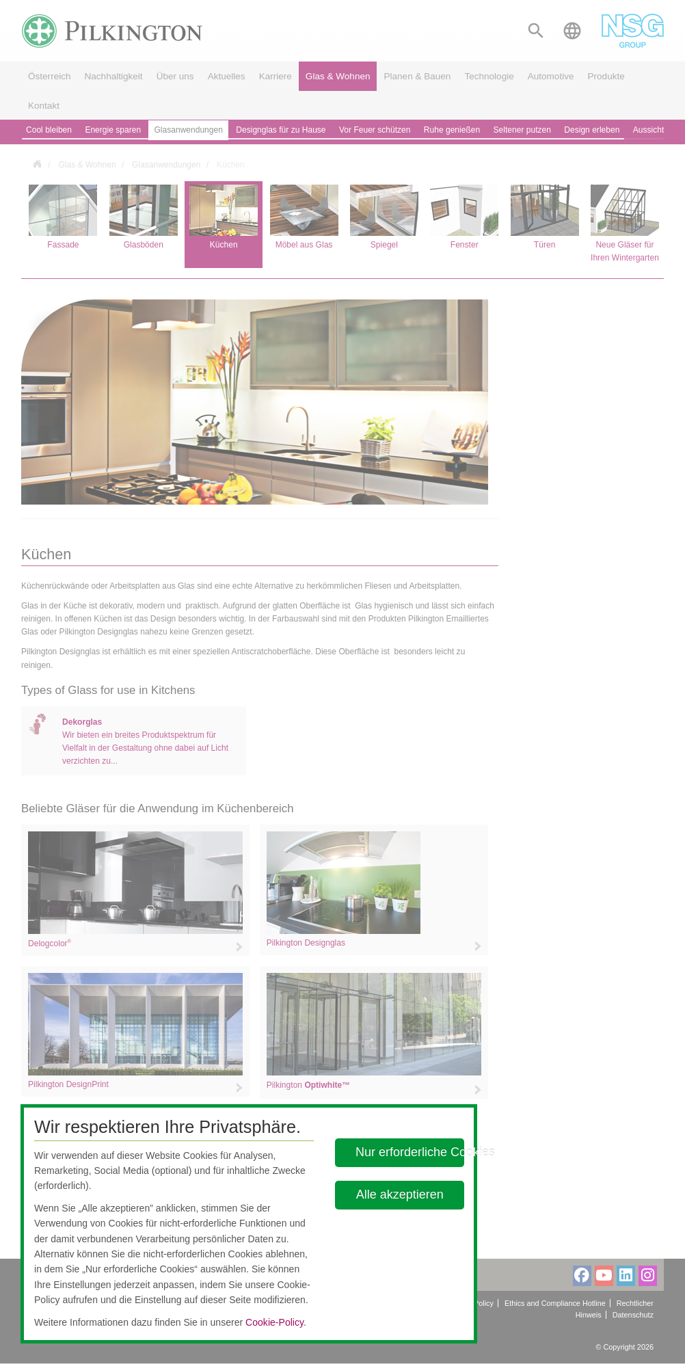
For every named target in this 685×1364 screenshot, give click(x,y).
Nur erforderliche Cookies (409, 1152)
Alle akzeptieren (399, 1194)
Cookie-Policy (274, 1322)
